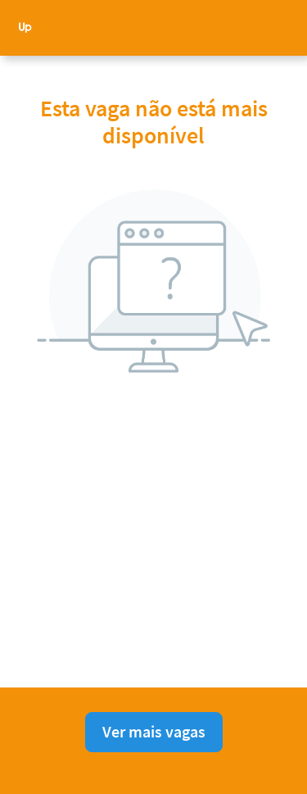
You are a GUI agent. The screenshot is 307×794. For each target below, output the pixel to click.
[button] (282, 27)
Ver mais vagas (153, 731)
